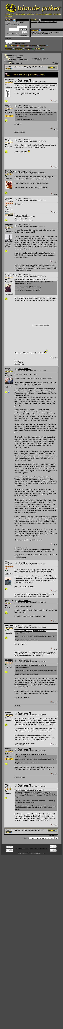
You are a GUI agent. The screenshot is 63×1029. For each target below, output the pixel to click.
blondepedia (20, 14)
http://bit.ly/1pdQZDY (20, 596)
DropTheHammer (11, 80)
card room (30, 14)
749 (39, 67)
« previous (55, 62)
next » (56, 63)
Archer (7, 139)
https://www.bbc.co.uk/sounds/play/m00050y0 (30, 187)
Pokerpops (9, 625)
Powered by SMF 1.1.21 (22, 848)
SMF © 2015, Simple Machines (38, 848)
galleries (9, 17)
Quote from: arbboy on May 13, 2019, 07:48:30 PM (29, 790)
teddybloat (9, 600)
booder (8, 368)
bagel (7, 785)
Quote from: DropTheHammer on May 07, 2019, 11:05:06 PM (32, 110)
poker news (10, 14)
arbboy (8, 713)
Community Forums (16, 57)
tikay (7, 562)
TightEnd (8, 198)
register (8, 23)
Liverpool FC (17, 63)
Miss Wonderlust (45, 33)
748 (35, 67)
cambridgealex (11, 274)
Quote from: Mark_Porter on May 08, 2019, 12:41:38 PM (30, 279)
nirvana (8, 105)
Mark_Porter (10, 171)
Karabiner (9, 224)
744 (22, 67)
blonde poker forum (15, 55)
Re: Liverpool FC (24, 80)
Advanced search (19, 43)
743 (19, 67)
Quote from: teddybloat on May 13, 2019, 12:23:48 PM (30, 631)
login (21, 22)
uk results (57, 14)
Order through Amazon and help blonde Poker (44, 22)
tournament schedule (44, 14)
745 (25, 67)
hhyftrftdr (9, 660)
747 (32, 67)
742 (15, 67)
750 (42, 67)
